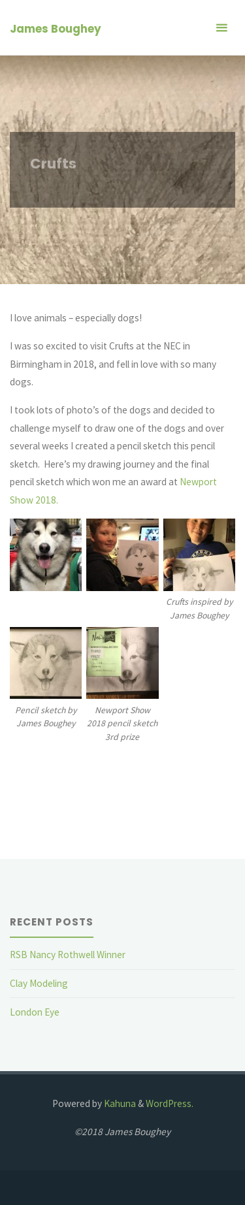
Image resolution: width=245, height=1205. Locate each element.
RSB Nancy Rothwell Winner (67, 954)
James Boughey (55, 29)
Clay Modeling (39, 983)
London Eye (34, 1012)
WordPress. (169, 1103)
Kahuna (119, 1103)
